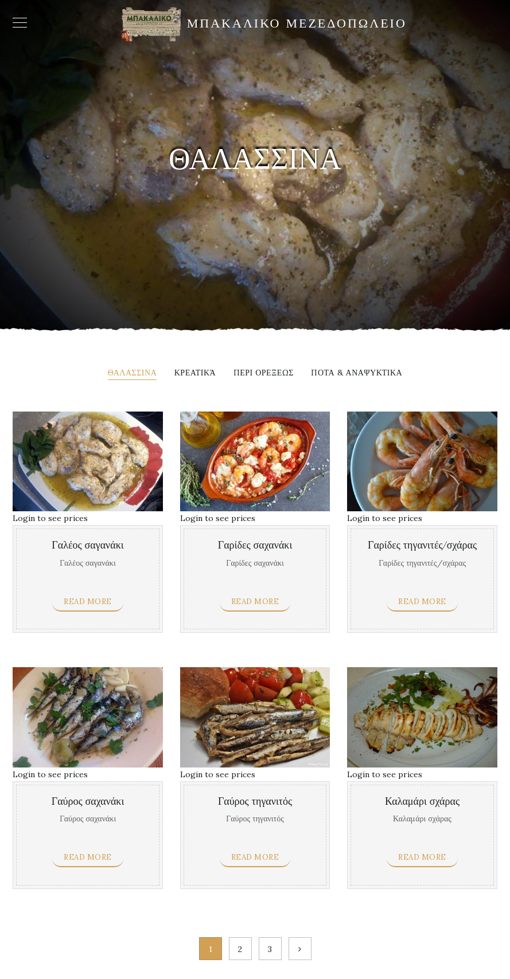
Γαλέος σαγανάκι (87, 545)
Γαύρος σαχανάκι (88, 801)
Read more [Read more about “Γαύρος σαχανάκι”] (88, 857)
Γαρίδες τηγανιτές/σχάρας (422, 545)
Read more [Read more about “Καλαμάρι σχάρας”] (422, 857)
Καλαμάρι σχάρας (422, 801)
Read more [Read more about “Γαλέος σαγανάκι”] (88, 601)
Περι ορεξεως (263, 373)
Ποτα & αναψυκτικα (356, 373)
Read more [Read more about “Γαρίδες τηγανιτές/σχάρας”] (422, 601)
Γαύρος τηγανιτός (255, 801)
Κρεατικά (195, 373)
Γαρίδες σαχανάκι (255, 545)
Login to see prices (50, 518)
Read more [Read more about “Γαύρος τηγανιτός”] (255, 857)
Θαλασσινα (132, 373)
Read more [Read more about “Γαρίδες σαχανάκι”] (255, 601)
